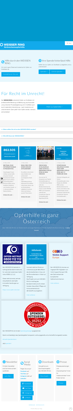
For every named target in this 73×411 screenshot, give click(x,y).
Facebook (26, 384)
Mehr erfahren (31, 295)
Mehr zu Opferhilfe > (54, 107)
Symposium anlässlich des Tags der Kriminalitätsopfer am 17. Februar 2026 (63, 169)
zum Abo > (8, 376)
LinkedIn (23, 378)
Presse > (61, 383)
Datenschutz (40, 404)
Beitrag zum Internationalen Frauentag (9, 166)
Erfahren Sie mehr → (8, 195)
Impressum (32, 404)
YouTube (26, 388)
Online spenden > (57, 71)
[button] (36, 129)
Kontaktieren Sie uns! (10, 74)
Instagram (24, 376)
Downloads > (44, 376)
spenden (8, 343)
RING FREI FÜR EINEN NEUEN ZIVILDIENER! (26, 166)
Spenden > (44, 71)
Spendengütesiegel (26, 331)
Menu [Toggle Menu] (69, 43)
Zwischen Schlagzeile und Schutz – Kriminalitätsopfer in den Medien (45, 169)
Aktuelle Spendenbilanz (9, 339)
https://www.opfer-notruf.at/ (11, 290)
